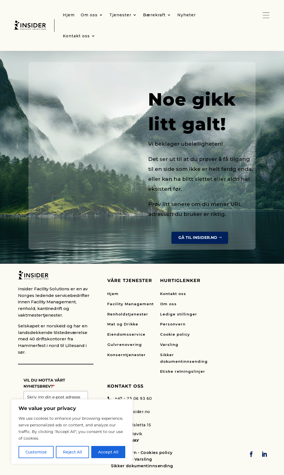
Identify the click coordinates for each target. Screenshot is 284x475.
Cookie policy (175, 334)
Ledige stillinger (178, 314)
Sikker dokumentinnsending (142, 465)
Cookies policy (156, 452)
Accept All (108, 452)
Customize (36, 452)
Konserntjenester (126, 355)
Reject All (72, 452)
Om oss (168, 304)
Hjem (113, 293)
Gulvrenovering (124, 344)
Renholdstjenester (127, 314)
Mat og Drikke (122, 324)
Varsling (169, 344)
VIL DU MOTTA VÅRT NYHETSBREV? (44, 383)
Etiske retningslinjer (182, 371)
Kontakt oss (173, 293)
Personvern (173, 324)
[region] (72, 431)
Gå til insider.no (197, 237)
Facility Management (130, 304)
